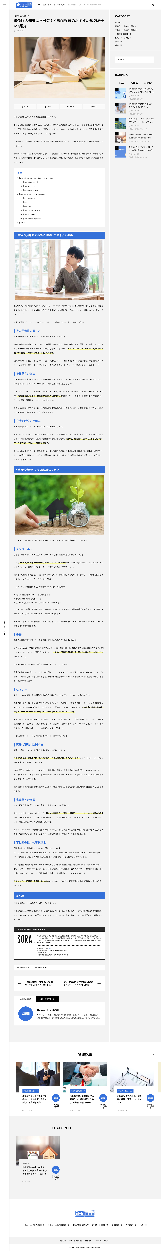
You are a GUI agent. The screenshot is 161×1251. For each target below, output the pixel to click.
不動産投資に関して (26, 967)
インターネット (29, 198)
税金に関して (120, 45)
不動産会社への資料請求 (33, 218)
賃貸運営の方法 (29, 186)
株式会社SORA (42, 967)
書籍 (26, 202)
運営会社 (63, 1240)
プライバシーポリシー (102, 1240)
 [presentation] (152, 1055)
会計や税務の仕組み (31, 190)
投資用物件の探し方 (31, 182)
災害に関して (120, 41)
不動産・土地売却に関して (126, 26)
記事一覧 (143, 1225)
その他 (118, 22)
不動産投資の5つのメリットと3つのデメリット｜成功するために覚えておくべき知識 (50, 322)
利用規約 (88, 1240)
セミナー (27, 206)
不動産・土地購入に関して (126, 30)
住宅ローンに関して (123, 38)
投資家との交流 (29, 214)
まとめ (22, 223)
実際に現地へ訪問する (32, 210)
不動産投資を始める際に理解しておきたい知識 (36, 178)
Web (49, 948)
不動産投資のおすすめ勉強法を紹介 (32, 194)
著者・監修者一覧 (75, 1240)
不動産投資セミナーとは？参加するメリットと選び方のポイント (42, 736)
